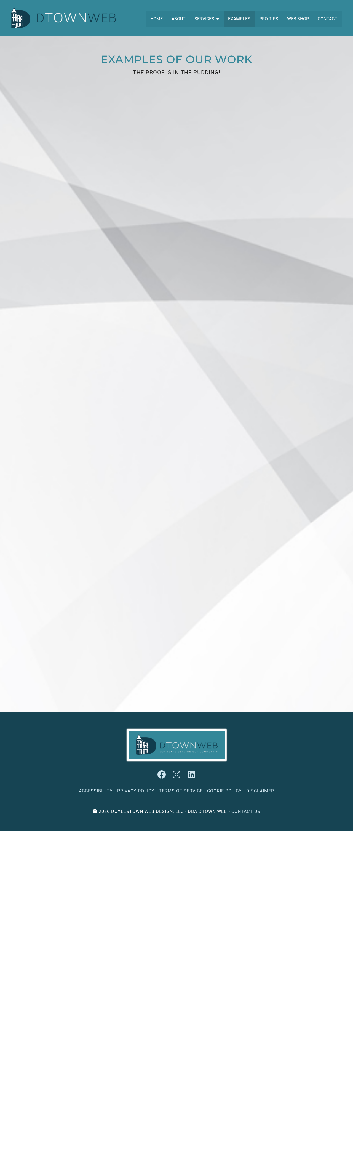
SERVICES (206, 19)
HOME (156, 19)
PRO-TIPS (268, 19)
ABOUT (179, 19)
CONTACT (327, 19)
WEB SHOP (298, 19)
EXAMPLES (239, 19)
